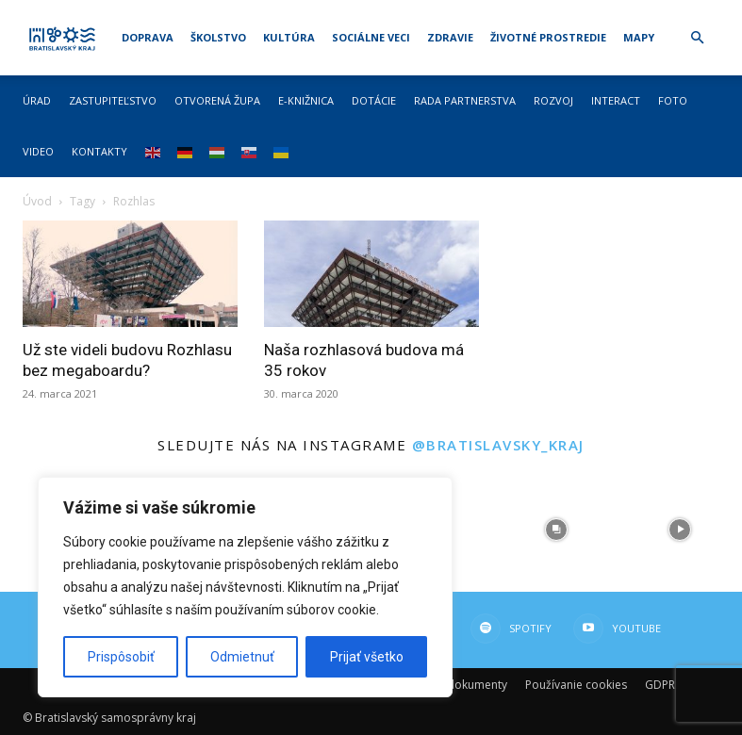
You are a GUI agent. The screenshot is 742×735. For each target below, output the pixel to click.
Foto (672, 100)
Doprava (147, 37)
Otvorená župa (217, 100)
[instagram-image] (556, 530)
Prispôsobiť (121, 656)
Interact (615, 100)
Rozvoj (553, 100)
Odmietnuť (242, 656)
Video (38, 151)
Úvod (37, 201)
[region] (245, 587)
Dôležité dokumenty (453, 685)
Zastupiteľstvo (113, 100)
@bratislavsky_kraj (498, 444)
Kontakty (99, 151)
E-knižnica (306, 100)
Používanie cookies (576, 685)
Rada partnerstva (465, 100)
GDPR (660, 685)
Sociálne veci (371, 37)
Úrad (37, 100)
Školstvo (218, 37)
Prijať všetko (367, 656)
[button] (697, 38)
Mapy (638, 37)
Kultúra (289, 37)
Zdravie (450, 37)
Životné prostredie (548, 37)
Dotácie (374, 100)
